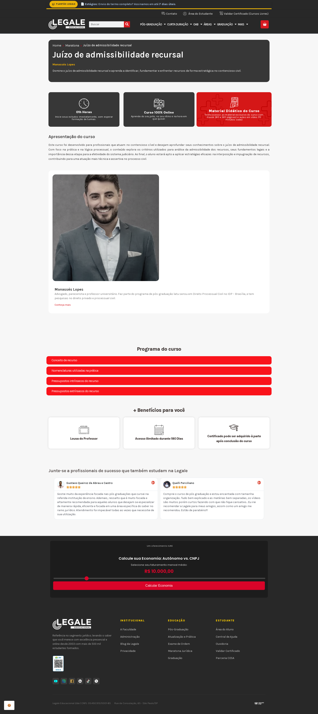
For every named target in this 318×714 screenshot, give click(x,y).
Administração (130, 636)
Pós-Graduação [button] (152, 24)
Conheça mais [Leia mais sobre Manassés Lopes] (63, 304)
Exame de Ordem (179, 644)
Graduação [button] (226, 24)
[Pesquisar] (127, 24)
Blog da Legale (129, 644)
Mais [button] (243, 24)
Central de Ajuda (226, 636)
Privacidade (127, 651)
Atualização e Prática (182, 636)
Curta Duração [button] (179, 24)
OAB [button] (197, 24)
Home (57, 45)
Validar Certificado (228, 651)
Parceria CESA (225, 658)
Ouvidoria (222, 644)
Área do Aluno (225, 629)
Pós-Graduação (178, 629)
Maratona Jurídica (180, 651)
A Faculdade (128, 629)
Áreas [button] (209, 24)
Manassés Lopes (69, 289)
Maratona (72, 45)
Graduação (175, 658)
